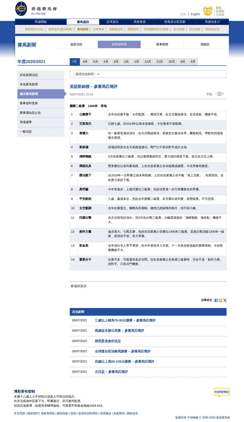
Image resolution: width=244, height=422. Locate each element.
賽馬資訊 (83, 22)
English (195, 14)
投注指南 (194, 29)
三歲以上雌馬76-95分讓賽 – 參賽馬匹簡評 (125, 320)
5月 (95, 61)
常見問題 (19, 413)
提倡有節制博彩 (88, 413)
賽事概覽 (162, 44)
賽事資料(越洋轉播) (60, 29)
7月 (74, 61)
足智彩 (220, 11)
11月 (160, 61)
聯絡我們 (33, 413)
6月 (85, 61)
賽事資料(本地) (34, 29)
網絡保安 (132, 413)
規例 (73, 413)
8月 (193, 61)
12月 (148, 61)
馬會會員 (140, 21)
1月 (136, 61)
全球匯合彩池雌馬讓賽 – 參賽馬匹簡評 (123, 351)
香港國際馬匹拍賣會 (156, 29)
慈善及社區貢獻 (174, 21)
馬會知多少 (212, 21)
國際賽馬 (133, 29)
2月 (126, 61)
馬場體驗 (41, 21)
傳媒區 (205, 44)
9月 (183, 61)
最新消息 (76, 44)
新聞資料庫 (119, 44)
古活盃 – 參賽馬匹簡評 (111, 372)
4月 (106, 61)
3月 (116, 61)
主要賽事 (98, 29)
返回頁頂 (80, 286)
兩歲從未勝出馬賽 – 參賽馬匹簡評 (119, 330)
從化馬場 (179, 29)
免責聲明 (119, 413)
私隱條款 (105, 413)
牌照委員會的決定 (108, 341)
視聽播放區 (116, 29)
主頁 (183, 14)
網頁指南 (62, 413)
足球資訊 (112, 21)
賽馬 (218, 8)
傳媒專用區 (48, 413)
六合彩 (220, 14)
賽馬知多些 (212, 29)
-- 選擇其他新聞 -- (86, 74)
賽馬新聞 (82, 29)
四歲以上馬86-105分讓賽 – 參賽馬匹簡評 (124, 361)
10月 (171, 61)
